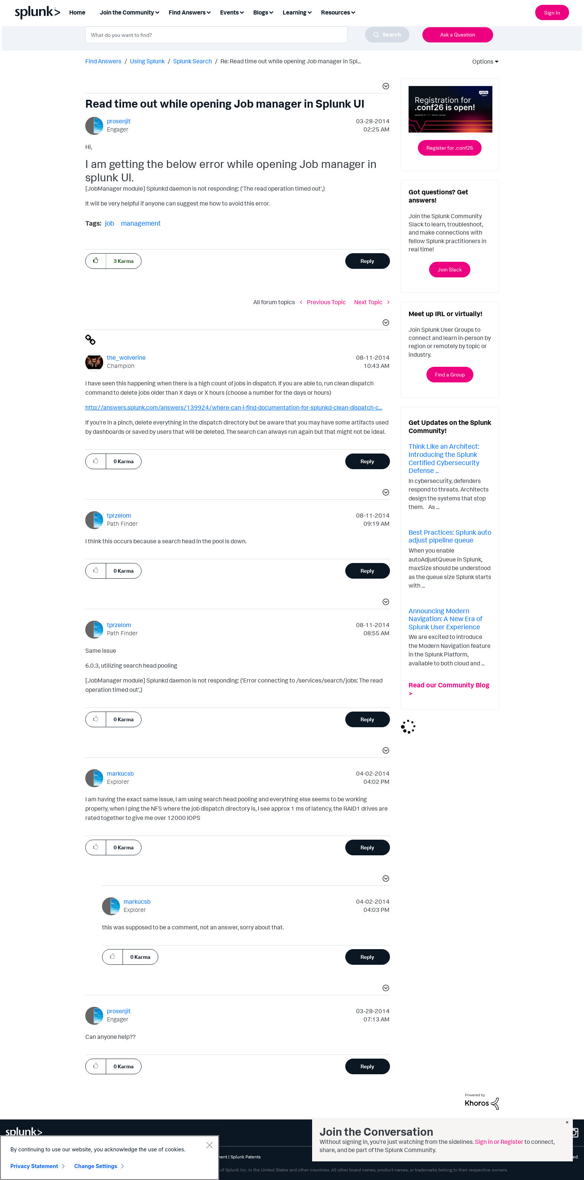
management (141, 223)
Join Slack (450, 269)
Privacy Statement (34, 1166)
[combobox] (247, 34)
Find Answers (103, 61)
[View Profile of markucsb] (120, 773)
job (109, 223)
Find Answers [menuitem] (187, 12)
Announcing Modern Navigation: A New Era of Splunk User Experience (445, 619)
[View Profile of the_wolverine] (126, 357)
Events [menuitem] (229, 12)
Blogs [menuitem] (260, 12)
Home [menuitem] (77, 12)
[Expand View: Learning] (309, 11)
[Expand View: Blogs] (271, 11)
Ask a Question (457, 34)
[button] (385, 87)
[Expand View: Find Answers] (208, 11)
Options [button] (480, 61)
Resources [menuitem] (335, 12)
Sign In (552, 12)
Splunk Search (192, 61)
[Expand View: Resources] (353, 11)
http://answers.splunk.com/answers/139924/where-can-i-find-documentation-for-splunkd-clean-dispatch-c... (233, 407)
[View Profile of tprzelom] (119, 515)
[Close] (209, 1145)
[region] (109, 1157)
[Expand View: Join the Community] (157, 11)
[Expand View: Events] (241, 11)
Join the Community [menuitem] (127, 12)
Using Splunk (147, 61)
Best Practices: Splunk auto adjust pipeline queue (450, 536)
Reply (367, 261)
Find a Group (450, 374)
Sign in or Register (499, 1141)
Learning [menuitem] (295, 12)
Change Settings (95, 1166)
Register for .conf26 (449, 147)
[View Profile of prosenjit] (119, 121)
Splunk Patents (246, 1157)
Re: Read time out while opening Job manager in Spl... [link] (290, 61)
